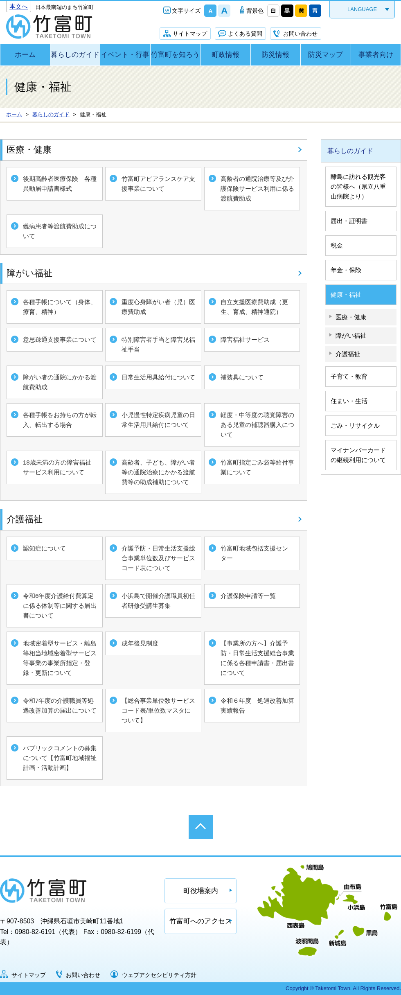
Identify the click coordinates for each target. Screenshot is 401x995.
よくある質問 (245, 33)
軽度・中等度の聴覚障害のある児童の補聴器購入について (257, 424)
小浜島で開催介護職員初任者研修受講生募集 (158, 600)
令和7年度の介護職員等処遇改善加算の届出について (60, 705)
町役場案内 (200, 891)
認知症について (44, 548)
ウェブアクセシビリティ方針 (159, 975)
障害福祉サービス (245, 339)
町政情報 (225, 55)
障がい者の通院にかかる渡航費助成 (60, 382)
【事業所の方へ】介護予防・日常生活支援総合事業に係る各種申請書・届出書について (257, 658)
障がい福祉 (29, 273)
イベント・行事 (125, 55)
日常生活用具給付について (158, 377)
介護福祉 (25, 519)
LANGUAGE (362, 9)
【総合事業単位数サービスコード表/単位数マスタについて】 (158, 710)
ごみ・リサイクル (355, 425)
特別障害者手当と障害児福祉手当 (158, 344)
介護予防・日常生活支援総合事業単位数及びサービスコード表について (158, 558)
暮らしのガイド (75, 55)
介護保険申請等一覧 (248, 595)
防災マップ (325, 55)
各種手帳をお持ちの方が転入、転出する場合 (60, 419)
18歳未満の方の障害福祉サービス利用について (57, 467)
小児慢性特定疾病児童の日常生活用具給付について (158, 419)
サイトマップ (190, 33)
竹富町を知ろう (175, 55)
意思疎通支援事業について (60, 339)
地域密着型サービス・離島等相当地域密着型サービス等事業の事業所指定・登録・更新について (60, 658)
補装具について (242, 377)
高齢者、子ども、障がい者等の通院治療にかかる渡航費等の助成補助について (158, 472)
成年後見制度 (140, 643)
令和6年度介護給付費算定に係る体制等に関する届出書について (60, 605)
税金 (337, 245)
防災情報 (275, 55)
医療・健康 (29, 149)
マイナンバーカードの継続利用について (358, 455)
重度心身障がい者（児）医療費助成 (158, 306)
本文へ (18, 6)
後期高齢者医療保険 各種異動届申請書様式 (60, 183)
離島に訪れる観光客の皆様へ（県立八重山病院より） (358, 186)
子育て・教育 (349, 376)
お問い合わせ (300, 33)
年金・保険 (346, 269)
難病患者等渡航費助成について (60, 231)
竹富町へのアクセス (200, 921)
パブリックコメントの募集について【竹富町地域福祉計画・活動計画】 (60, 758)
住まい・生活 (349, 400)
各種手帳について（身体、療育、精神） (60, 306)
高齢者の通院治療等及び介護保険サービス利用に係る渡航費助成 (257, 188)
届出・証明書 (349, 220)
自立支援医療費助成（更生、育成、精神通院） (254, 306)
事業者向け (375, 55)
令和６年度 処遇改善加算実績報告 (257, 705)
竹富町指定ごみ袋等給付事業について (257, 467)
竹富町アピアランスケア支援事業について (158, 183)
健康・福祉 (346, 294)
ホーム (25, 55)
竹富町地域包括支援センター (254, 553)
